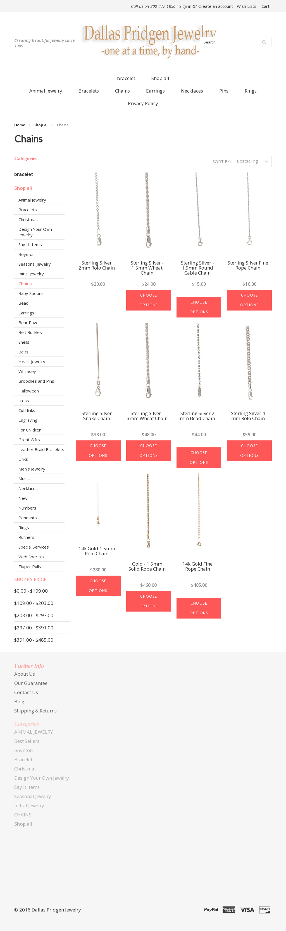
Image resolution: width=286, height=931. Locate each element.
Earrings (26, 313)
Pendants (27, 517)
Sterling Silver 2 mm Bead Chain (197, 416)
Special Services (33, 547)
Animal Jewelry (32, 200)
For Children (29, 430)
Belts (23, 352)
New (22, 498)
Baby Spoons (31, 293)
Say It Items (30, 244)
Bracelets (27, 209)
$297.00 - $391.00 (33, 627)
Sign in (185, 6)
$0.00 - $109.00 (31, 591)
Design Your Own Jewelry (35, 231)
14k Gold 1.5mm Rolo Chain (96, 551)
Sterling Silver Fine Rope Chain (248, 265)
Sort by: (222, 161)
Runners (26, 537)
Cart (265, 6)
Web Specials (31, 556)
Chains (25, 283)
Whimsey (27, 371)
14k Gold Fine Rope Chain (197, 566)
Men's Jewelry (31, 469)
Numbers (27, 508)
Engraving (27, 420)
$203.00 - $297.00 (33, 615)
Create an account (215, 6)
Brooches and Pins (36, 381)
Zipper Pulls (29, 566)
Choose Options (148, 300)
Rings (23, 527)
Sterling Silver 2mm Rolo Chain (96, 265)
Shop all (160, 78)
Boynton (26, 254)
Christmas (28, 219)
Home (19, 124)
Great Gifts (29, 439)
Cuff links (26, 410)
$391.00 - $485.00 (33, 640)
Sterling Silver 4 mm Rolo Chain (248, 416)
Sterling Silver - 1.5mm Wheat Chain (147, 268)
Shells (23, 342)
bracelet (126, 78)
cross (23, 400)
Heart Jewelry (31, 361)
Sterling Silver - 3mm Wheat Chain (147, 416)
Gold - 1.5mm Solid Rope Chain (147, 566)
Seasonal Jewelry (34, 264)
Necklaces (28, 488)
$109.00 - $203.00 (33, 603)
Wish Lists (246, 6)
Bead (23, 303)
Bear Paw (27, 322)
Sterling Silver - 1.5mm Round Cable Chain (197, 268)
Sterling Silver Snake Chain (97, 416)
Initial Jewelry (31, 274)
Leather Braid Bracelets (41, 449)
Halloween (28, 391)
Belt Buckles (30, 332)
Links (23, 459)
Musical (25, 478)
